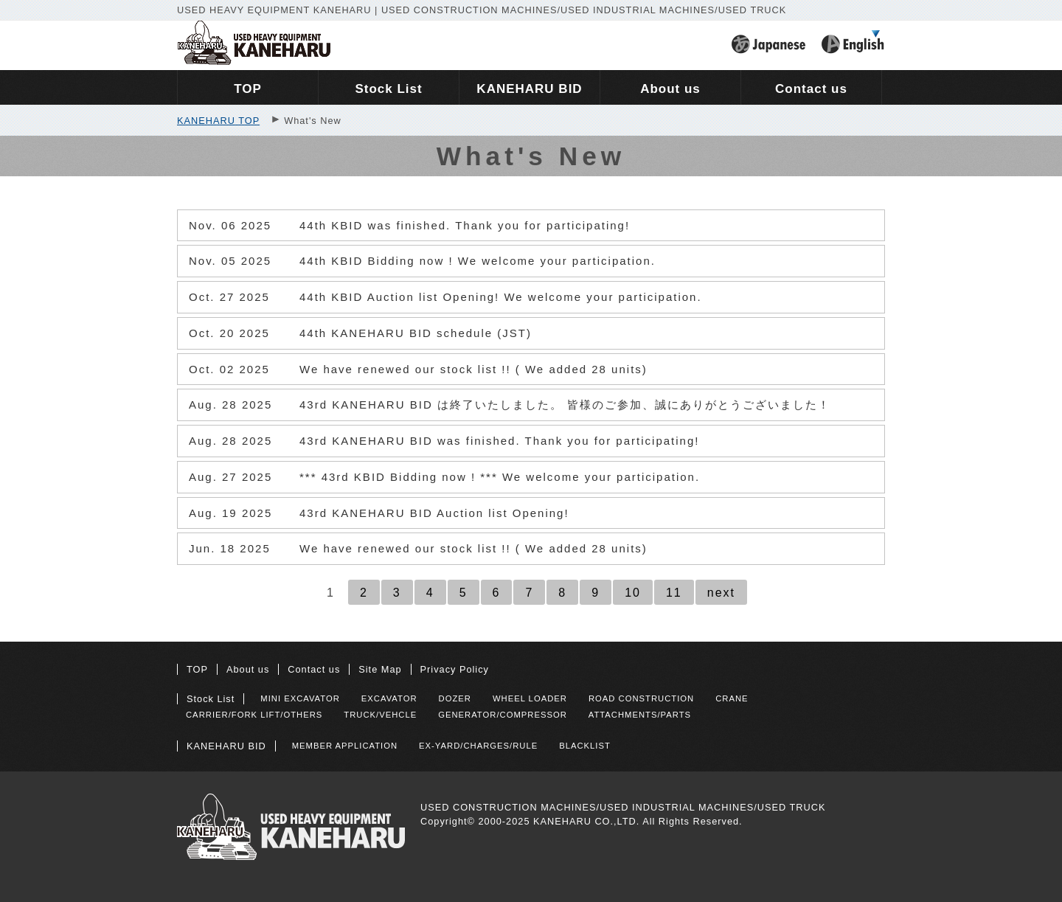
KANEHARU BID (226, 746)
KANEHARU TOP (218, 120)
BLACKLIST (585, 745)
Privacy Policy (454, 669)
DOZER (455, 698)
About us (247, 669)
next (721, 592)
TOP (197, 669)
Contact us (314, 669)
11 (674, 592)
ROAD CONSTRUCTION (641, 698)
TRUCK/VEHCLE (380, 714)
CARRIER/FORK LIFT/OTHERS (254, 714)
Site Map (379, 669)
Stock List (211, 698)
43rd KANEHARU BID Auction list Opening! (379, 513)
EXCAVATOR (389, 698)
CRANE (731, 698)
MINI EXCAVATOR (300, 698)
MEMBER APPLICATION (345, 745)
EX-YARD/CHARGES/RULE (478, 745)
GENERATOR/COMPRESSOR (502, 714)
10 (633, 592)
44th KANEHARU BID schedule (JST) (360, 333)
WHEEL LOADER (530, 698)
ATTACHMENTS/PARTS (640, 714)
